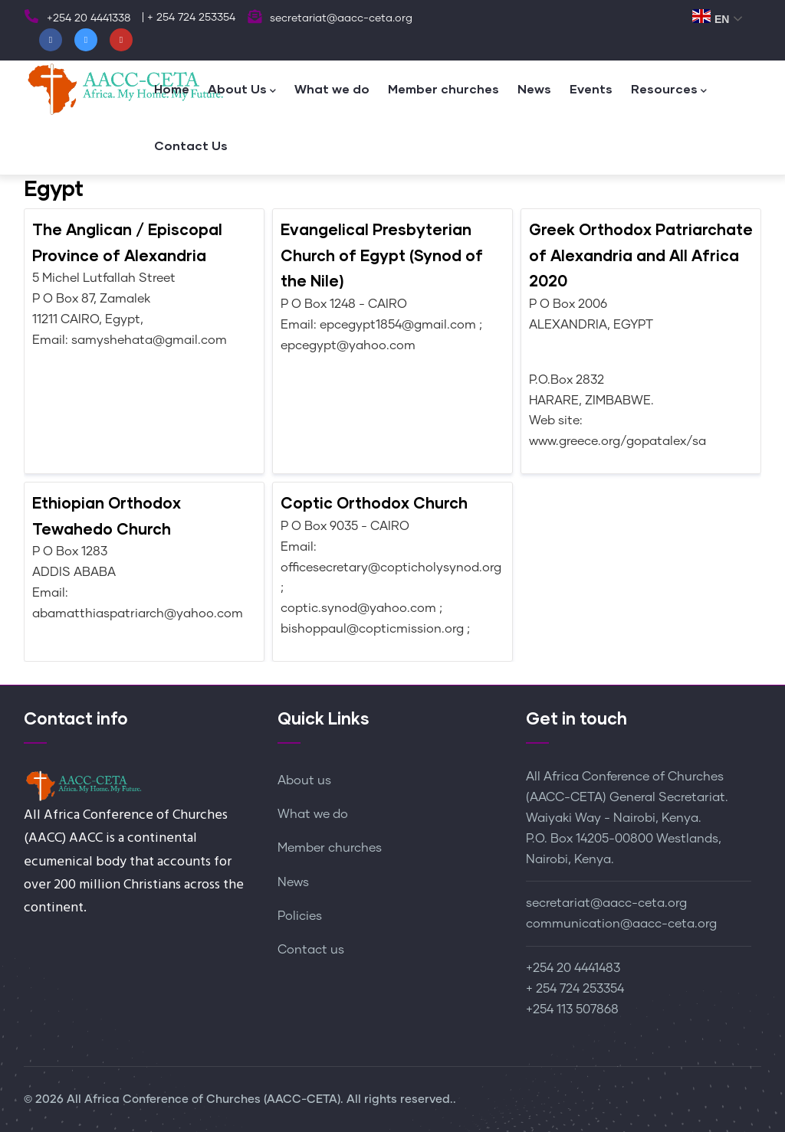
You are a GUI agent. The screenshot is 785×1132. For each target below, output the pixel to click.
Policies (300, 916)
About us (304, 780)
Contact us (311, 950)
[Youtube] (121, 39)
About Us (242, 90)
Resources (669, 90)
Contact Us (191, 145)
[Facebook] (50, 39)
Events (591, 88)
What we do (332, 88)
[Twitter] (85, 39)
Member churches (443, 88)
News (534, 88)
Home (171, 88)
